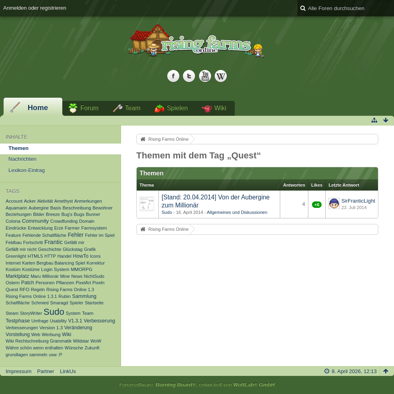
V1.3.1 (75, 321)
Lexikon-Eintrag (26, 170)
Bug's (67, 214)
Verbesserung (99, 321)
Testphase (18, 321)
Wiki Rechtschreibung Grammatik (39, 341)
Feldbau (14, 242)
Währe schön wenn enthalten (34, 347)
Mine (65, 276)
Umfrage (39, 320)
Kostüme (31, 269)
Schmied (40, 302)
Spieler (76, 302)
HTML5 (35, 256)
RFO (24, 289)
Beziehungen (19, 214)
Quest (12, 289)
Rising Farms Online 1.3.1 (31, 296)
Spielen (177, 108)
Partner (45, 371)
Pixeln (98, 282)
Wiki (220, 108)
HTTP (50, 256)
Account (14, 200)
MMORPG (81, 269)
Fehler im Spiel (100, 235)
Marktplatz (17, 276)
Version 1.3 (51, 327)
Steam (12, 313)
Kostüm (13, 269)
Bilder (38, 214)
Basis (55, 207)
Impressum (18, 371)
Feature (13, 235)
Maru (36, 276)
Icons (95, 256)
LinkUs (68, 371)
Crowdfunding (64, 221)
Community (35, 221)
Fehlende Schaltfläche (44, 235)
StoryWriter (31, 313)
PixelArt (83, 282)
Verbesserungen (22, 327)
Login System (55, 269)
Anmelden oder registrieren (34, 8)
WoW (95, 341)
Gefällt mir (74, 242)
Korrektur (95, 263)
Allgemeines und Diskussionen (237, 212)
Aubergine (39, 207)
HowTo (80, 256)
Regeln (38, 289)
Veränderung (78, 327)
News (76, 276)
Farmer (72, 227)
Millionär (50, 276)
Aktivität (45, 201)
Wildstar (81, 341)
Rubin (64, 296)
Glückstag (72, 249)
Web (36, 334)
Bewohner (102, 207)
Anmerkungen (88, 201)
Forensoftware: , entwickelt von (197, 385)
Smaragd (59, 302)
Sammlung (84, 296)
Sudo (53, 312)
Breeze (53, 214)
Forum (89, 108)
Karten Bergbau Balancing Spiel (53, 263)
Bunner (93, 214)
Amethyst (63, 201)
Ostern (13, 282)
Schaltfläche (18, 302)
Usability (58, 320)
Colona (13, 221)
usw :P (55, 354)
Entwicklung (40, 227)
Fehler (76, 235)
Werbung (51, 334)
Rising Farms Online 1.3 (70, 289)
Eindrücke (16, 227)
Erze (59, 228)
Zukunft (91, 347)
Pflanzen (65, 282)
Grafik (90, 249)
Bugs (79, 214)
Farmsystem (94, 227)
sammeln (38, 354)
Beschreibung (77, 207)
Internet (13, 263)
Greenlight (16, 256)
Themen (18, 148)
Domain (86, 221)
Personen (45, 282)
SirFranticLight (358, 201)
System (73, 313)
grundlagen (17, 354)
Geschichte (49, 249)
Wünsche (74, 347)
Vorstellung (18, 334)
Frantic (53, 242)
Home (38, 108)
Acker (30, 200)
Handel (64, 256)
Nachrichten (22, 159)
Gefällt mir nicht (21, 249)
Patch (27, 282)
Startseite (94, 302)
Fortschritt (33, 242)
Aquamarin (16, 207)
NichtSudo (94, 276)
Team (132, 108)
